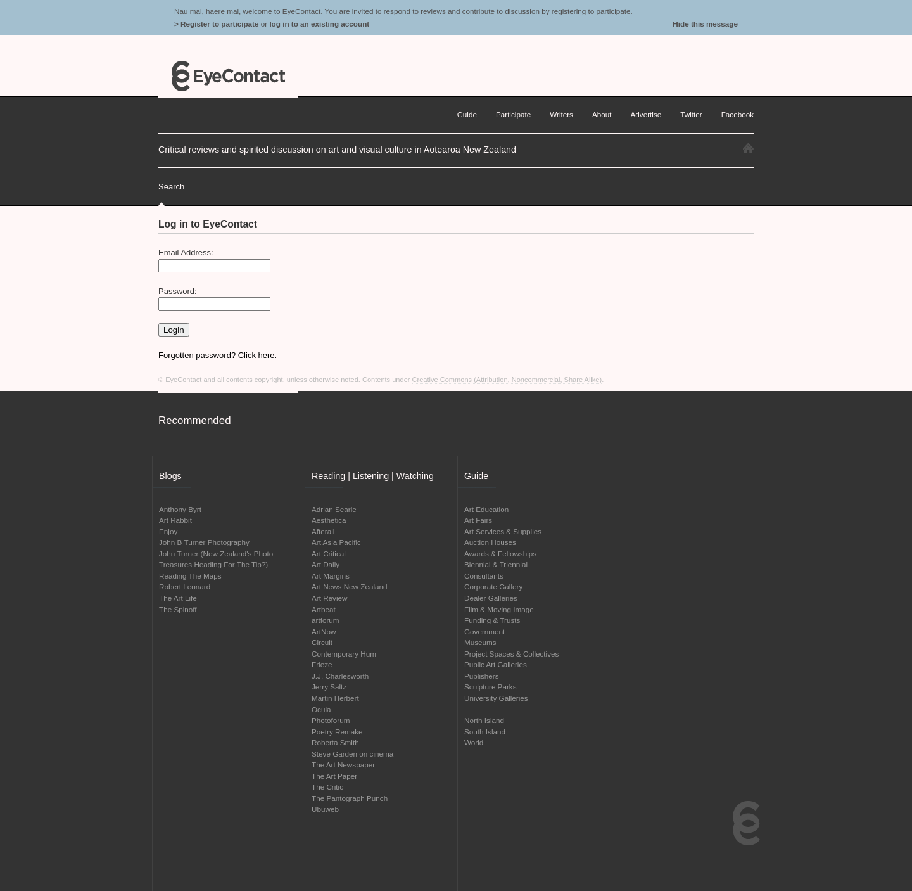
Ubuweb (325, 809)
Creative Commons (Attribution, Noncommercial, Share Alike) (507, 379)
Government (484, 631)
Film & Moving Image (499, 609)
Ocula (321, 709)
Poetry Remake (337, 732)
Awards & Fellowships (500, 553)
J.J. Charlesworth (340, 676)
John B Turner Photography (204, 542)
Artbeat (324, 609)
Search (171, 186)
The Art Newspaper (343, 764)
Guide (467, 114)
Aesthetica (329, 520)
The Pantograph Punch (350, 798)
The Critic (327, 787)
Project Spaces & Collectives (511, 654)
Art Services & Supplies (503, 531)
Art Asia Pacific (336, 542)
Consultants (484, 576)
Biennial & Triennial (496, 564)
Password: (177, 291)
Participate (513, 114)
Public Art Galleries (495, 664)
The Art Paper (334, 776)
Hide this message (705, 24)
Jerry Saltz (329, 687)
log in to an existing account (319, 24)
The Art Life (178, 598)
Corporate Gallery (493, 586)
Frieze (322, 664)
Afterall (323, 531)
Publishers (481, 676)
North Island (484, 720)
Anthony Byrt (180, 509)
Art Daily (325, 564)
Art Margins (331, 576)
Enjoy (168, 531)
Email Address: (185, 252)
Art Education (486, 509)
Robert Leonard (184, 586)
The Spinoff (178, 609)
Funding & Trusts (492, 620)
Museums (480, 642)
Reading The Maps (190, 576)
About (602, 114)
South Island (484, 732)
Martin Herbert (335, 698)
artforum (325, 620)
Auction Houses (490, 542)
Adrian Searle (334, 509)
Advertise (646, 114)
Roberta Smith (335, 742)
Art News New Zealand (350, 586)
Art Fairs (478, 520)
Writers (561, 114)
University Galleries (496, 698)
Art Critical (329, 553)
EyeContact (228, 76)
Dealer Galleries (490, 598)
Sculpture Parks (490, 687)
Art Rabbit (175, 520)
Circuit (322, 642)
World (473, 742)
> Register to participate (216, 24)
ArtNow (324, 631)
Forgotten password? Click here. (217, 355)
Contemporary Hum (344, 654)
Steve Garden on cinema (352, 754)
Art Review (330, 598)
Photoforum (331, 720)
